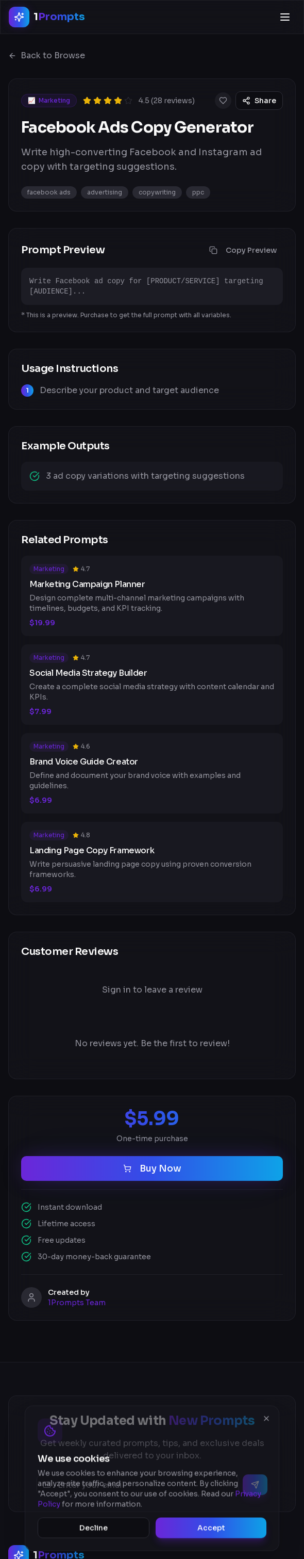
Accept (211, 1530)
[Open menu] (285, 17)
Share (259, 100)
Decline (93, 1530)
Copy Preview (243, 250)
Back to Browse (46, 55)
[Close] (266, 1421)
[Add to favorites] (223, 100)
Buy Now (152, 1168)
